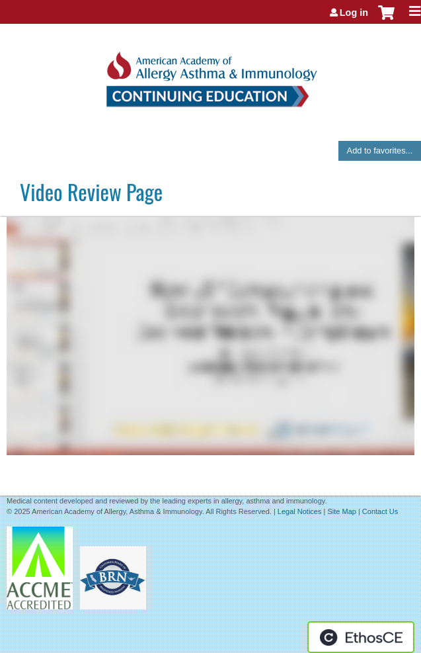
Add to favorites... (380, 150)
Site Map (341, 511)
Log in (354, 12)
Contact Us (380, 511)
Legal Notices (300, 511)
